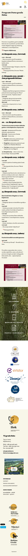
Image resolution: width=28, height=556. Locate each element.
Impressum (14, 551)
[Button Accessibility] (25, 9)
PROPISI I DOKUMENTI (8, 483)
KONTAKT (5, 481)
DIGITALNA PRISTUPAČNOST (10, 485)
